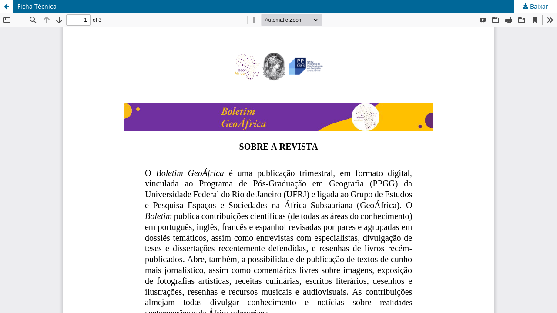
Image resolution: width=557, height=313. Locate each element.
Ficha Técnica (37, 6)
